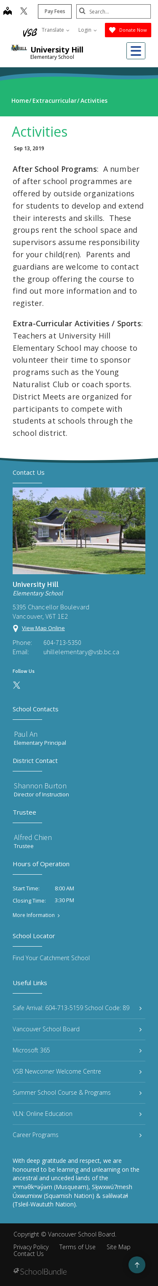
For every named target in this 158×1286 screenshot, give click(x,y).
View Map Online (43, 628)
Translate (56, 29)
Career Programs (77, 1135)
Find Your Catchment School (51, 958)
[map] (6, 12)
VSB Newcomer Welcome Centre (77, 1071)
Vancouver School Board (77, 1029)
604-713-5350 (62, 642)
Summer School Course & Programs (77, 1092)
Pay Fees (53, 11)
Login (87, 29)
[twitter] (22, 12)
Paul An (25, 734)
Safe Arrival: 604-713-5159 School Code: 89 (77, 1008)
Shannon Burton (40, 785)
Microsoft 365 (77, 1050)
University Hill (56, 49)
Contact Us (28, 1254)
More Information (34, 915)
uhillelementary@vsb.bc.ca (81, 651)
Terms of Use (77, 1247)
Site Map (119, 1247)
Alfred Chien (33, 837)
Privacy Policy (30, 1247)
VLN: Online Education (77, 1114)
